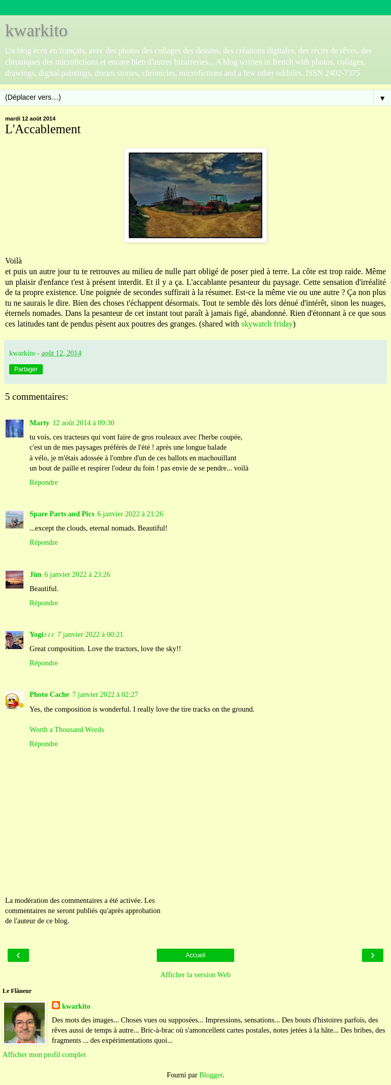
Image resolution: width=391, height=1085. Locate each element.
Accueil (196, 955)
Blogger (210, 1075)
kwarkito (36, 30)
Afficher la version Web (195, 975)
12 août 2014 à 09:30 (83, 423)
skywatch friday (267, 323)
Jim (35, 574)
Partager (26, 369)
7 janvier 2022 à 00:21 (91, 634)
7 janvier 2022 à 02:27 (105, 694)
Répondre (44, 482)
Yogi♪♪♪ (42, 634)
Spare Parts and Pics (62, 514)
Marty (39, 423)
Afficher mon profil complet (44, 1054)
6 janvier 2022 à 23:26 (77, 574)
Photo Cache (49, 694)
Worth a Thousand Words (67, 729)
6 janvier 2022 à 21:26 (130, 514)
